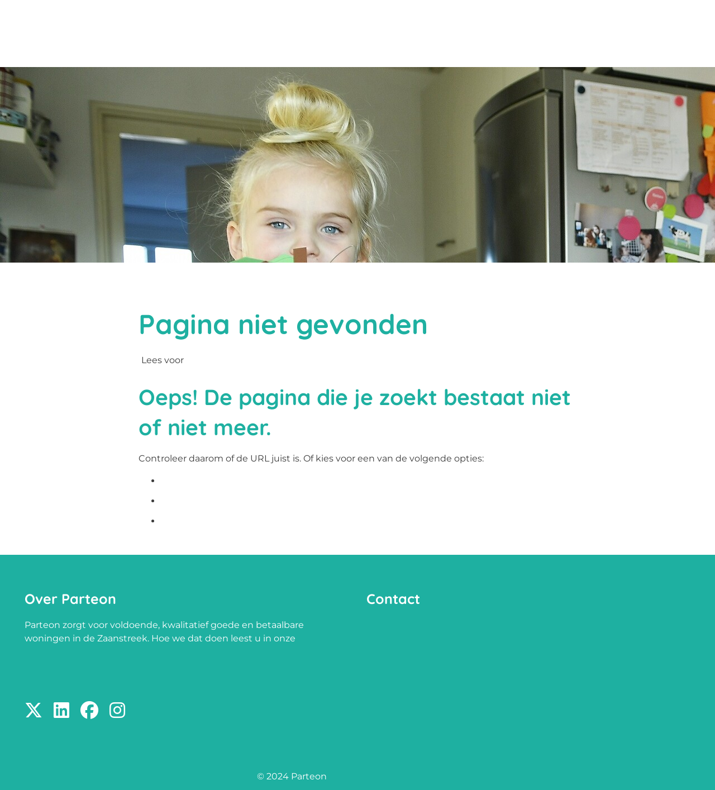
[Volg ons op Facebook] (89, 711)
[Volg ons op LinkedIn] (61, 711)
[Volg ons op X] (33, 711)
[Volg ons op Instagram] (117, 711)
